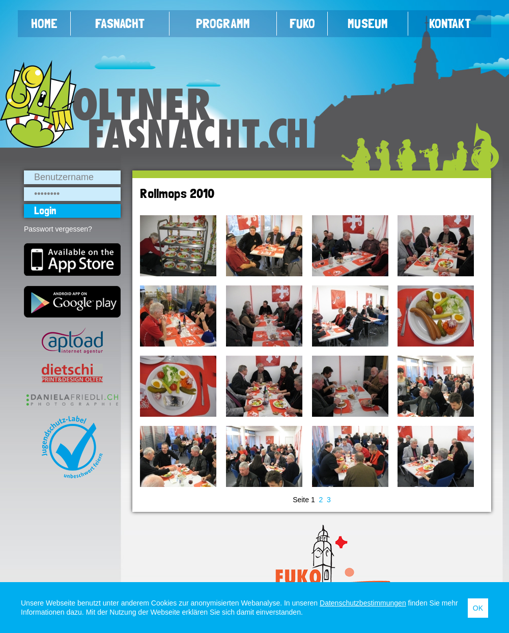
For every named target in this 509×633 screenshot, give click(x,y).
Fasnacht (120, 23)
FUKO (302, 23)
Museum (368, 23)
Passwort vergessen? (58, 229)
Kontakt (450, 23)
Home (44, 23)
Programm (223, 23)
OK (478, 608)
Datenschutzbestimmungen (363, 603)
